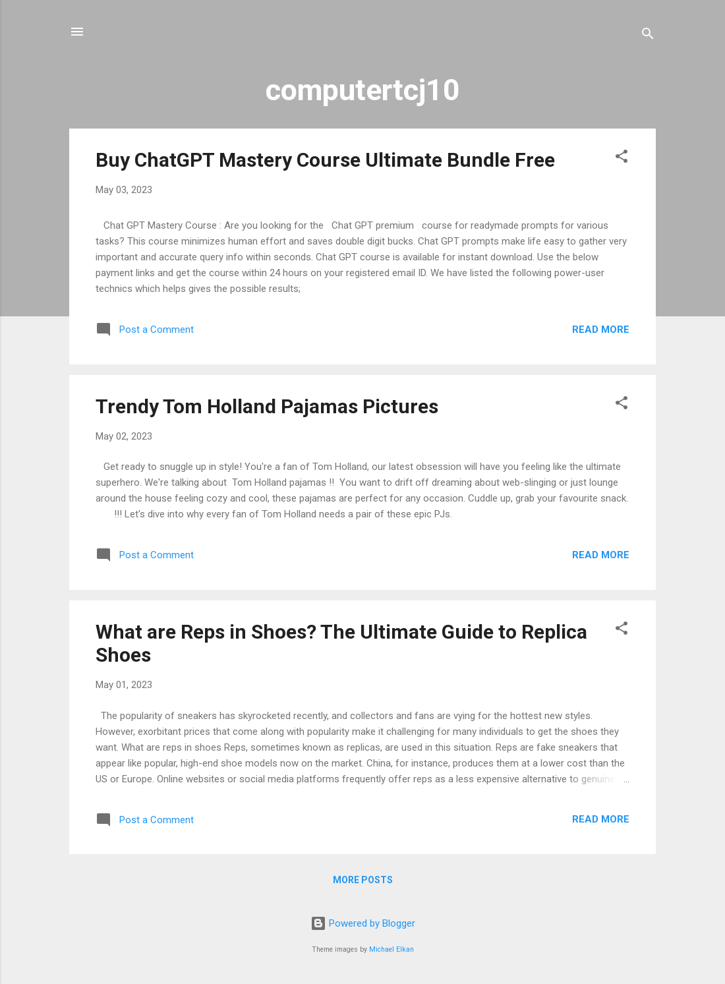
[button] (621, 158)
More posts (363, 880)
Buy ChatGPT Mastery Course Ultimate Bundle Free (325, 159)
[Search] (648, 36)
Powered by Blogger (362, 923)
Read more (600, 329)
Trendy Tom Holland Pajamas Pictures (267, 406)
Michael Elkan (391, 949)
